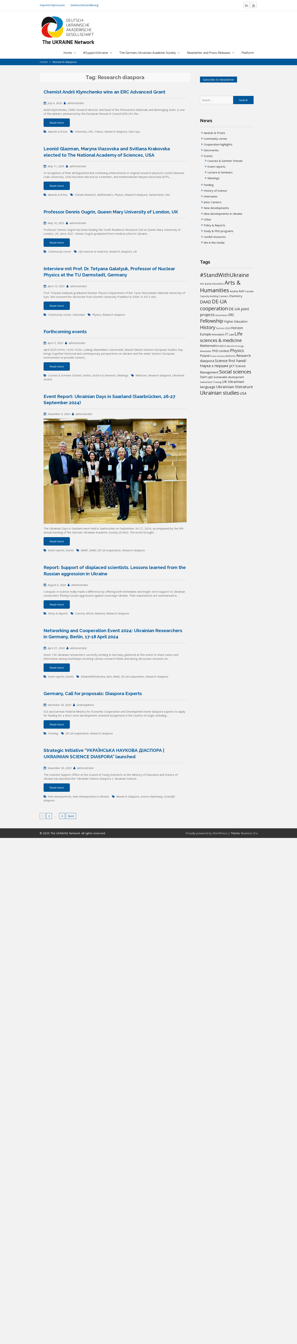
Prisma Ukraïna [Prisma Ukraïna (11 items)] (217, 356)
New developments (59, 796)
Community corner (59, 251)
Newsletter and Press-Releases (208, 53)
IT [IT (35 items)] (226, 334)
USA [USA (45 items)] (243, 393)
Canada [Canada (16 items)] (249, 291)
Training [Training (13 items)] (217, 382)
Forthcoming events (65, 331)
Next (71, 816)
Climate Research (85, 194)
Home (67, 53)
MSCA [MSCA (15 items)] (223, 346)
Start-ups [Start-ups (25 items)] (206, 377)
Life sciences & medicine (93, 251)
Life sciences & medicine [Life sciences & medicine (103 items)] (221, 337)
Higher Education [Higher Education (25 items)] (235, 321)
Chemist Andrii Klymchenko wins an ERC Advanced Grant (104, 92)
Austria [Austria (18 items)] (234, 291)
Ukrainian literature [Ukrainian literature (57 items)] (234, 386)
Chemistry (81, 131)
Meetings (122, 375)
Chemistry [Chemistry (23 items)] (235, 296)
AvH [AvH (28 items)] (241, 291)
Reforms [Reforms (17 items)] (230, 356)
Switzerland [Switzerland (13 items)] (206, 382)
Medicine (141, 375)
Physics (119, 194)
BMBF (84, 550)
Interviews (79, 314)
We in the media (214, 242)
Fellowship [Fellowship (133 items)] (211, 320)
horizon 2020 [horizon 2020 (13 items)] (223, 328)
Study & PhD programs (218, 231)
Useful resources (215, 237)
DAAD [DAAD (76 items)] (205, 302)
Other (207, 219)
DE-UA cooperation (109, 550)
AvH (109, 676)
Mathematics (105, 194)
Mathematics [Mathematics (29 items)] (209, 345)
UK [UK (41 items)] (224, 381)
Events (87, 375)
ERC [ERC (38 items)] (231, 315)
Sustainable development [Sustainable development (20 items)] (229, 377)
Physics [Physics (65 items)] (237, 350)
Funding (53, 733)
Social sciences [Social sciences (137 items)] (235, 371)
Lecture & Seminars (104, 375)
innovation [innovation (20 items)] (218, 334)
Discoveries (211, 150)
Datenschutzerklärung (84, 5)
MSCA (89, 613)
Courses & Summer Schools (64, 375)
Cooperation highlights (218, 144)
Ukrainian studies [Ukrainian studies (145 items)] (219, 392)
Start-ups (134, 131)
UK (135, 251)
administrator (75, 103)
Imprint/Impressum (52, 5)
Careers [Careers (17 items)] (223, 296)
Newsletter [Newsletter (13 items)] (206, 351)
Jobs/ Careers (212, 202)
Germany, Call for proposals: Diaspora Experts (93, 693)
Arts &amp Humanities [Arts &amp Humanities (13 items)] (212, 283)
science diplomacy (151, 796)
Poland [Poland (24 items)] (204, 356)
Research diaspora (115, 131)
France (99, 131)
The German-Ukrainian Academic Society (147, 53)
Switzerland (156, 194)
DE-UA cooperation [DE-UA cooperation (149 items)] (214, 305)
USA (167, 194)
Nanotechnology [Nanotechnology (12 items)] (235, 346)
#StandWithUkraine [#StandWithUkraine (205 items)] (224, 274)
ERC (90, 131)
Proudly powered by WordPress (206, 833)
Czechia (80, 613)
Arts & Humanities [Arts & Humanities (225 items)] (220, 286)
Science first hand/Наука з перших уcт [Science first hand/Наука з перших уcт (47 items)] (223, 363)
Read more (57, 122)
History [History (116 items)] (207, 327)
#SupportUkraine (95, 53)
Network (100, 613)
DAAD (92, 550)
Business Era (249, 833)
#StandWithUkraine (93, 676)
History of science (215, 190)
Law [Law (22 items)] (231, 334)
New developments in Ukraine (91, 796)
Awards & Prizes (57, 131)
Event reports (56, 550)
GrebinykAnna (85, 705)
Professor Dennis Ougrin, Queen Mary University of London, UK (111, 212)
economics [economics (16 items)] (221, 315)
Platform (248, 53)
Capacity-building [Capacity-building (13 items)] (209, 296)
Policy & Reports (58, 613)
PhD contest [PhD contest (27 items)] (220, 351)
